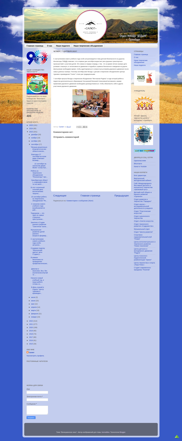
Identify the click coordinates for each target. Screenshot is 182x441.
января (34, 317)
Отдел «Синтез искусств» (144, 221)
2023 (31, 132)
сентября (35, 144)
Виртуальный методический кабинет (142, 179)
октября (34, 141)
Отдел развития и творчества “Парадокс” (143, 200)
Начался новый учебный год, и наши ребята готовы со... (37, 281)
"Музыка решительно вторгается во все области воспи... (39, 149)
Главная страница (35, 46)
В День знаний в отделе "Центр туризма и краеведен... (37, 290)
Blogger (122, 432)
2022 (31, 321)
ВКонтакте (138, 164)
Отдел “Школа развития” (143, 232)
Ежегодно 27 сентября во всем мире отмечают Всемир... (38, 157)
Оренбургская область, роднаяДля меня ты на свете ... (39, 182)
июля (33, 297)
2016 (31, 340)
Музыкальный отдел (142, 229)
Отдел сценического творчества (142, 217)
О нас (49, 46)
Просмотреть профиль (35, 356)
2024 (31, 128)
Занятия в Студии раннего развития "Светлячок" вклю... (39, 224)
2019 (31, 331)
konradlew (105, 432)
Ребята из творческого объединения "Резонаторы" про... (39, 174)
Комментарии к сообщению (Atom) (80, 201)
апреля (34, 307)
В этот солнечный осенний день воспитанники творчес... (37, 190)
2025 (31, 125)
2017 (31, 337)
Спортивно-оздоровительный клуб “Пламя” (143, 237)
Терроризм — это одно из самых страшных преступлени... (37, 216)
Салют (31, 352)
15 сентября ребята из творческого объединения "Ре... (39, 199)
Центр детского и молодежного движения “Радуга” (143, 251)
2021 (31, 324)
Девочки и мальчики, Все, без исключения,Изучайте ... (39, 272)
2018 (31, 334)
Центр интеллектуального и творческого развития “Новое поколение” (144, 244)
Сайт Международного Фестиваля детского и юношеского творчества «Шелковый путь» (143, 186)
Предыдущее (121, 195)
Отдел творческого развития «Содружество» (144, 225)
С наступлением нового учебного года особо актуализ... (38, 242)
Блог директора (140, 175)
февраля (35, 314)
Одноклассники (140, 161)
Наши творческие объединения (88, 46)
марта (33, 310)
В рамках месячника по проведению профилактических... (39, 261)
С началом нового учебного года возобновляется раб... (38, 207)
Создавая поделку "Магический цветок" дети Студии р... (38, 251)
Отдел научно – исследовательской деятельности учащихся (143, 206)
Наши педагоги (63, 46)
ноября (34, 138)
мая (33, 304)
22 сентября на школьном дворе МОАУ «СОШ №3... (39, 166)
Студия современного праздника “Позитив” (142, 269)
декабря (34, 134)
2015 (31, 344)
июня (33, 301)
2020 (31, 327)
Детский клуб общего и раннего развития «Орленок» (143, 194)
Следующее (59, 195)
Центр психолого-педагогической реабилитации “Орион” (143, 258)
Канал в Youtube (140, 166)
